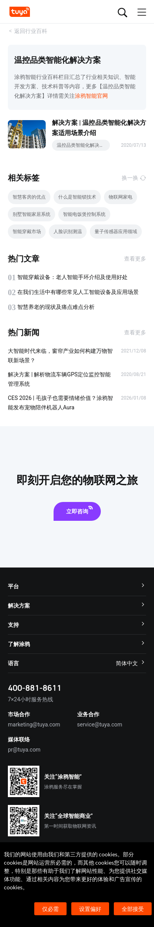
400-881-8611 (34, 687)
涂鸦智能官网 (91, 96)
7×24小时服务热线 (30, 699)
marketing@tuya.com (34, 724)
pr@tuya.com (24, 749)
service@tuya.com (99, 724)
